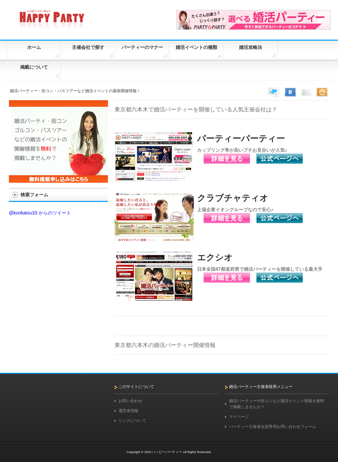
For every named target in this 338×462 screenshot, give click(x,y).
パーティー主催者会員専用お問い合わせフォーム (272, 426)
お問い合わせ (130, 401)
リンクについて (132, 420)
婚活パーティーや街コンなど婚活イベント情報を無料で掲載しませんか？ (276, 404)
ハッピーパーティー (167, 452)
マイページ (239, 416)
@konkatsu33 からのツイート (40, 212)
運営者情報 (128, 410)
